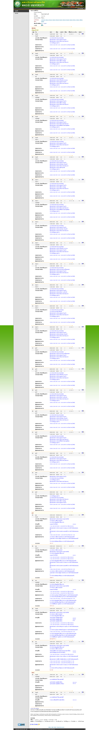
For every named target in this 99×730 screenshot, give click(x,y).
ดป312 (74, 19)
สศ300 (81, 19)
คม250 (54, 19)
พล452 (77, 19)
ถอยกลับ (16, 13)
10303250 (43, 19)
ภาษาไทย (81, 8)
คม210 (47, 19)
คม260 (67, 19)
